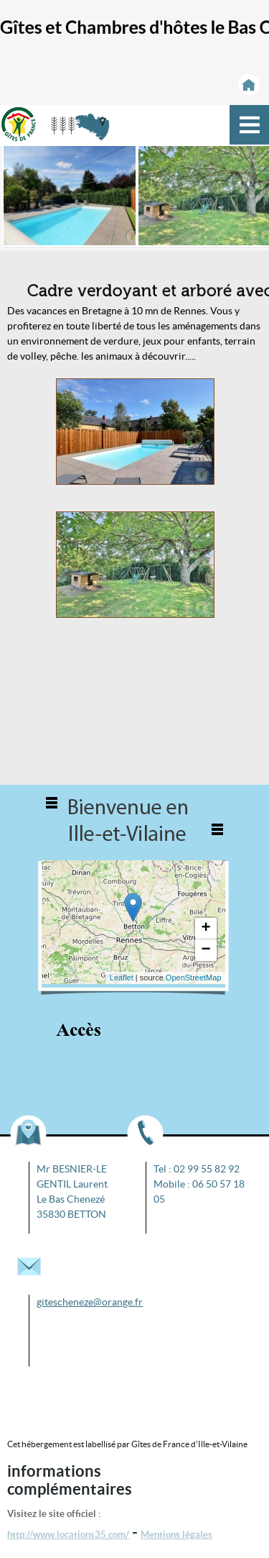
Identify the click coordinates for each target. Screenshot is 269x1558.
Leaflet (121, 977)
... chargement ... (132, 922)
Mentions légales (176, 1534)
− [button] (205, 950)
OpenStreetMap (194, 977)
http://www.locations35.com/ (68, 1534)
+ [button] (205, 928)
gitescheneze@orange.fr (90, 1302)
